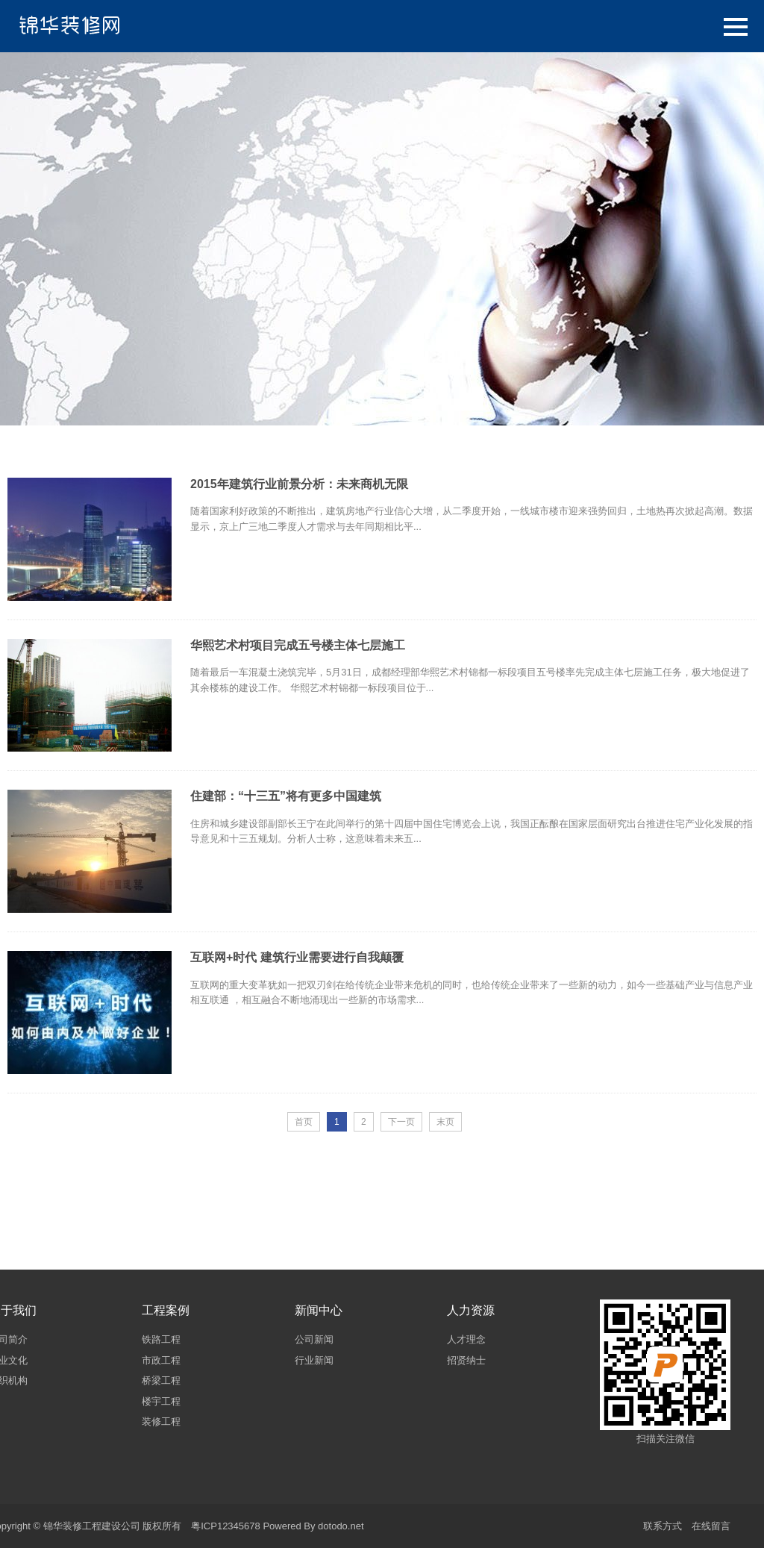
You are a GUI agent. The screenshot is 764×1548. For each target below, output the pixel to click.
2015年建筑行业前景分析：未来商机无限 (299, 484)
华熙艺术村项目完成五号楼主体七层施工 (297, 645)
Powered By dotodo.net (313, 1526)
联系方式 (662, 1526)
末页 (445, 1122)
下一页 (401, 1122)
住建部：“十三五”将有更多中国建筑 (285, 796)
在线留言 (711, 1526)
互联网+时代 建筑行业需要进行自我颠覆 (297, 957)
